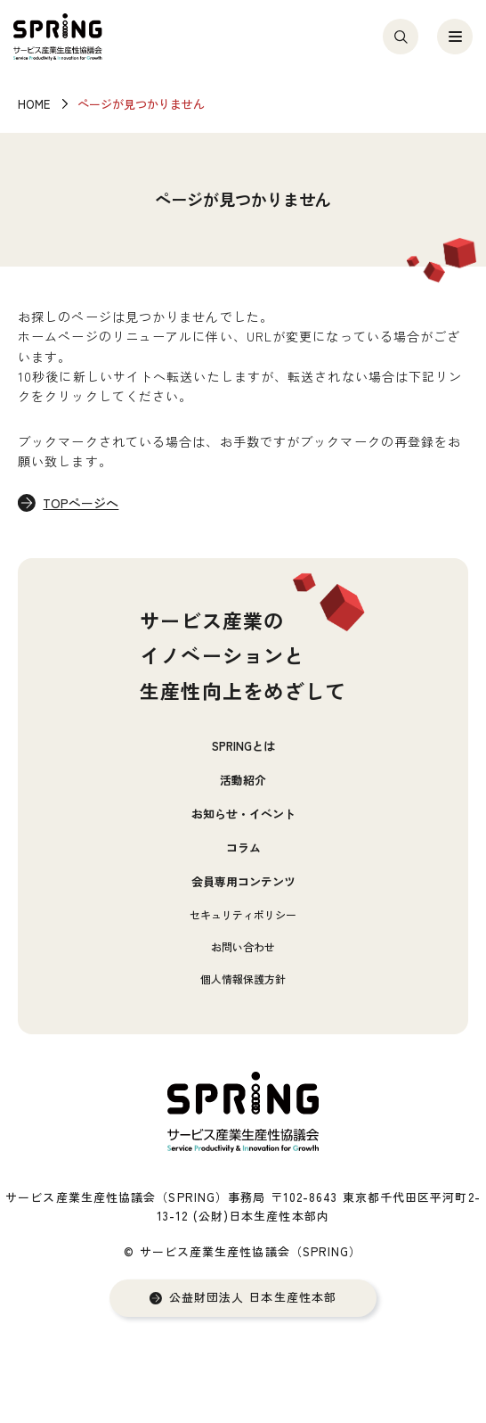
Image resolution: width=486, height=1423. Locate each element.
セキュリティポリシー (243, 914)
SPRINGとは (243, 745)
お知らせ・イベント (243, 813)
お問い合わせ (243, 946)
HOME (34, 103)
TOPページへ (80, 503)
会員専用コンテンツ (243, 881)
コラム (243, 847)
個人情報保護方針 (243, 978)
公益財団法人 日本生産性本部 (252, 1297)
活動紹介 (243, 779)
